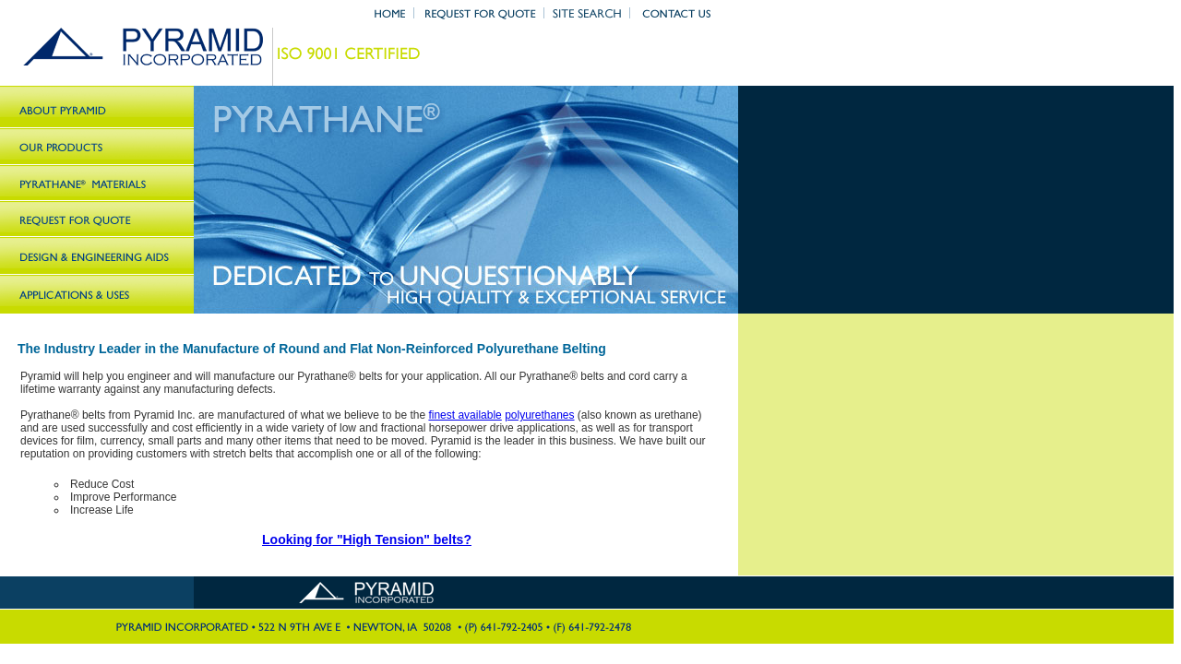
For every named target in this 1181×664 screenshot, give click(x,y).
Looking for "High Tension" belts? (366, 539)
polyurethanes (539, 415)
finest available (464, 415)
